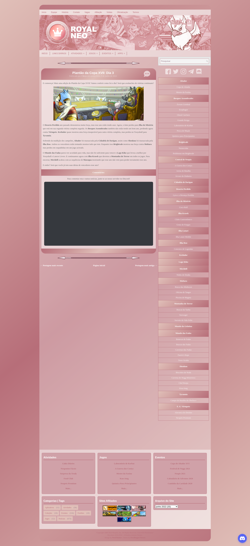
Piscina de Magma (183, 297)
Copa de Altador (183, 87)
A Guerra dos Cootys (183, 165)
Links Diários (59, 53)
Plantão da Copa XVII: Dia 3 (93, 73)
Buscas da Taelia (183, 309)
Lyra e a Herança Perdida (183, 195)
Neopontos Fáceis (68, 468)
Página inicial (99, 265)
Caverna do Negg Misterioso (183, 378)
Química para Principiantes (183, 136)
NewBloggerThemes (137, 537)
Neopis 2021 (180, 473)
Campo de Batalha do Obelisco (183, 400)
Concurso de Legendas (183, 249)
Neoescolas (183, 148)
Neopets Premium (183, 418)
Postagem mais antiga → (146, 265)
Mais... (68, 488)
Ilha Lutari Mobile (183, 237)
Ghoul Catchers (183, 115)
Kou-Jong (183, 388)
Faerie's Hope (183, 355)
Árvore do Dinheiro (183, 176)
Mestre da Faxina (183, 92)
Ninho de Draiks (183, 275)
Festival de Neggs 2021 (180, 468)
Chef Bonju (183, 383)
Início (44, 12)
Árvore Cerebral (183, 104)
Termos (136, 12)
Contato (76, 12)
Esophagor (183, 109)
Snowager (183, 315)
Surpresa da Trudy (68, 473)
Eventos (108, 52)
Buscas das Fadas (183, 344)
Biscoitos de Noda (183, 372)
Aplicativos (49, 507)
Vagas (87, 12)
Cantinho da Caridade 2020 (180, 483)
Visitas (109, 12)
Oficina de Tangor (183, 292)
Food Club (68, 478)
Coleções (48, 513)
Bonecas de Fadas (183, 339)
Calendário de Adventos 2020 (180, 478)
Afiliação (98, 12)
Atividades (78, 52)
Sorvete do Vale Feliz (183, 320)
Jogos (94, 52)
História (65, 12)
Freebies (81, 513)
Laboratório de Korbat (183, 125)
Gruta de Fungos (183, 224)
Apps (122, 52)
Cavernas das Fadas (183, 350)
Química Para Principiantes (124, 483)
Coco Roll (183, 207)
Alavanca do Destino (183, 412)
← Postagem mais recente (51, 265)
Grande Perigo (183, 120)
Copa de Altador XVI (180, 463)
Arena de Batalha (183, 171)
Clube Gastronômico (183, 219)
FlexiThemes (117, 537)
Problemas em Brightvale (183, 153)
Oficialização (122, 12)
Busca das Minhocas (183, 287)
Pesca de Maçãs (183, 131)
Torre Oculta (183, 360)
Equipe (54, 12)
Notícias (62, 519)
